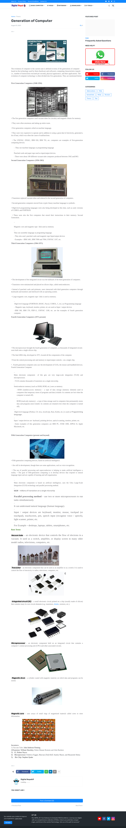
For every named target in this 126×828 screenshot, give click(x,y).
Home (13, 16)
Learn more (18, 818)
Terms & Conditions (33, 1)
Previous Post (16, 805)
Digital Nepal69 (27, 779)
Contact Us (43, 1)
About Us (13, 1)
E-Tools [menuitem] (88, 5)
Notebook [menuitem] (61, 5)
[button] (109, 5)
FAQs (100, 91)
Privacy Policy (22, 1)
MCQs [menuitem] (50, 5)
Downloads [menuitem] (75, 5)
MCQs (99, 95)
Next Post (79, 805)
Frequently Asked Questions (98, 41)
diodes (56, 604)
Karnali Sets (90, 95)
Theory (18, 16)
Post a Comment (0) (47, 801)
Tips (96, 98)
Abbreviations (91, 91)
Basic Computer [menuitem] (36, 5)
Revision (107, 95)
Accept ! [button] (8, 822)
